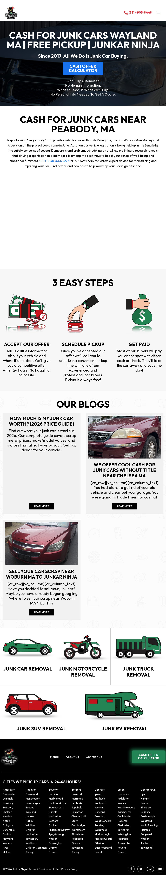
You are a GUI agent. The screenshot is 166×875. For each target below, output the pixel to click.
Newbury (8, 803)
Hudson (53, 838)
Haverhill (76, 794)
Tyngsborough (57, 834)
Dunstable (9, 829)
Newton (7, 816)
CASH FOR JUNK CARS (54, 161)
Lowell (98, 852)
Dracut (53, 847)
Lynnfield (8, 798)
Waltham (30, 843)
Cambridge (78, 825)
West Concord (103, 821)
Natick (29, 821)
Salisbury (8, 807)
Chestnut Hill (78, 816)
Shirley (29, 852)
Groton (7, 834)
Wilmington (124, 834)
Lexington (77, 812)
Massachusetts (103, 838)
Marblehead (56, 798)
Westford (146, 821)
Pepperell (146, 834)
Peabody (76, 803)
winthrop (31, 825)
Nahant (145, 798)
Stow (74, 821)
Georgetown (148, 789)
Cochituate (124, 816)
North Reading (149, 825)
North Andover (57, 803)
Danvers (100, 789)
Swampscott (56, 807)
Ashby (144, 843)
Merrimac (77, 798)
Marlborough (102, 834)
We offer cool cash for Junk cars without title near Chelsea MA (124, 470)
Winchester (124, 812)
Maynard (8, 838)
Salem (144, 803)
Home (54, 757)
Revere (122, 847)
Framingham (56, 843)
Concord (100, 812)
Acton (6, 821)
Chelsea (7, 812)
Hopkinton (55, 816)
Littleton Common (36, 847)
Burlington (123, 829)
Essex (120, 789)
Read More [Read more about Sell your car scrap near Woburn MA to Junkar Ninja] (41, 612)
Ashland (53, 825)
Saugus (29, 807)
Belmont (99, 816)
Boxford (76, 789)
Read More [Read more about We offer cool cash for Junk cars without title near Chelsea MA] (124, 506)
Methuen (100, 798)
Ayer (5, 847)
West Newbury (126, 807)
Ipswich (99, 794)
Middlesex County (59, 829)
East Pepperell (103, 847)
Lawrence (123, 794)
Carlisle (53, 812)
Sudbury (145, 812)
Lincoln (29, 816)
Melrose (145, 829)
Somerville (123, 843)
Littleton (30, 829)
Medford (122, 838)
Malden (7, 852)
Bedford (53, 821)
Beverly (53, 789)
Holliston (122, 821)
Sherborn (146, 807)
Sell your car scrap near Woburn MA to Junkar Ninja (41, 574)
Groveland (31, 794)
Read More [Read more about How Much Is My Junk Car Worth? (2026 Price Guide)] (41, 506)
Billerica (99, 843)
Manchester (32, 798)
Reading (99, 825)
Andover (30, 789)
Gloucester (9, 794)
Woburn (7, 843)
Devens (122, 852)
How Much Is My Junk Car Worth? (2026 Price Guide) (41, 421)
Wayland (30, 812)
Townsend (77, 847)
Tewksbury (31, 838)
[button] (159, 13)
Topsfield (76, 807)
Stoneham (77, 834)
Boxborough (148, 816)
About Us (72, 757)
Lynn (143, 794)
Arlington (8, 825)
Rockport (100, 803)
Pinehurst (77, 843)
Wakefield (101, 829)
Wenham (100, 807)
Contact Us (94, 757)
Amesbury (9, 789)
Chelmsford (124, 825)
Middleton (123, 798)
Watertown (78, 829)
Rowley (121, 803)
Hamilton (54, 794)
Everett (53, 852)
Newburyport (33, 803)
